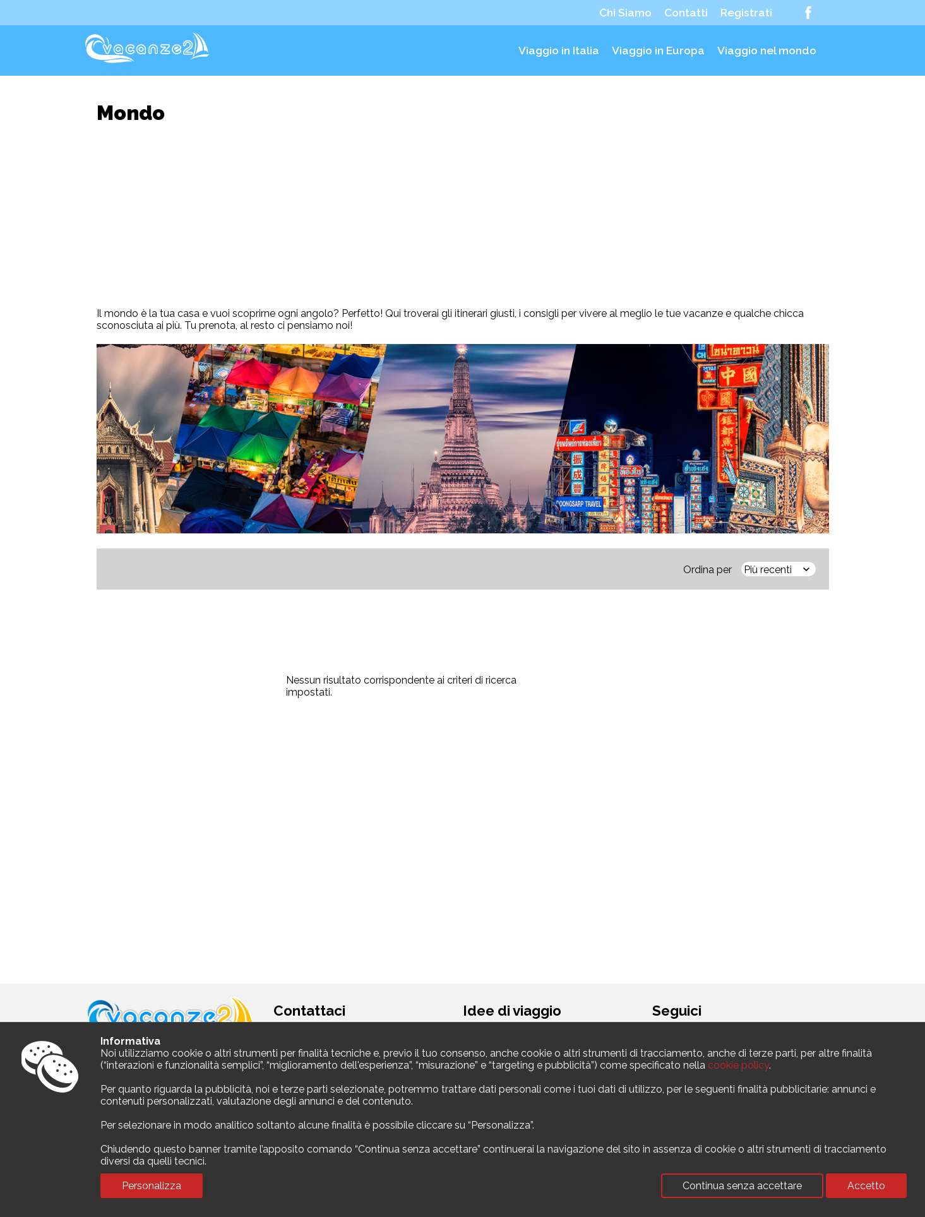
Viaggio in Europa (658, 50)
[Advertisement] (463, 216)
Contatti (686, 13)
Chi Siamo (625, 13)
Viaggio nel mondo (766, 50)
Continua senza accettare (742, 1186)
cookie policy (738, 1065)
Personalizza (151, 1186)
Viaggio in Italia (558, 50)
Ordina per (707, 570)
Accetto (866, 1186)
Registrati (746, 13)
